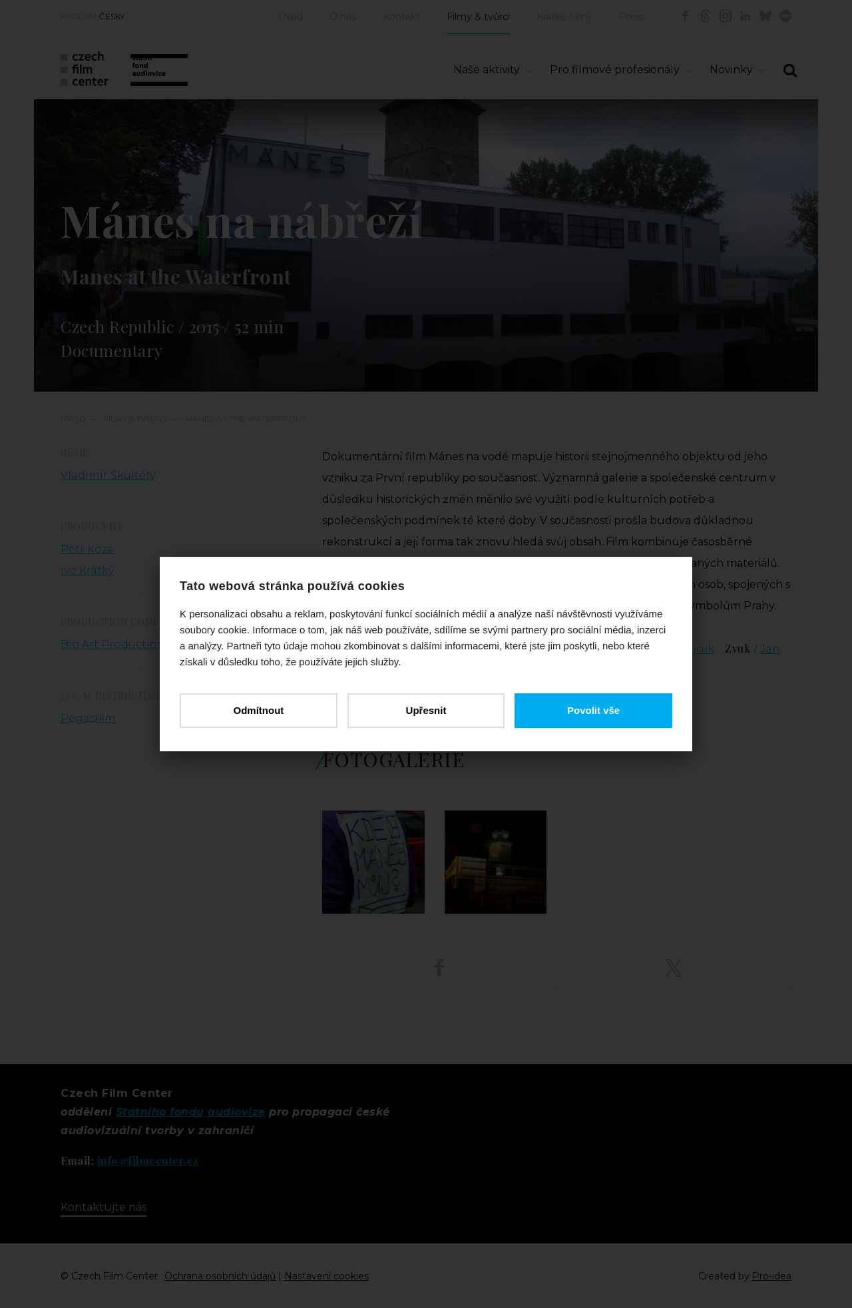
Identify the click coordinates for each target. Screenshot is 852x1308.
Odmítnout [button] (258, 710)
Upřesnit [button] (426, 710)
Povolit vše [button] (593, 710)
